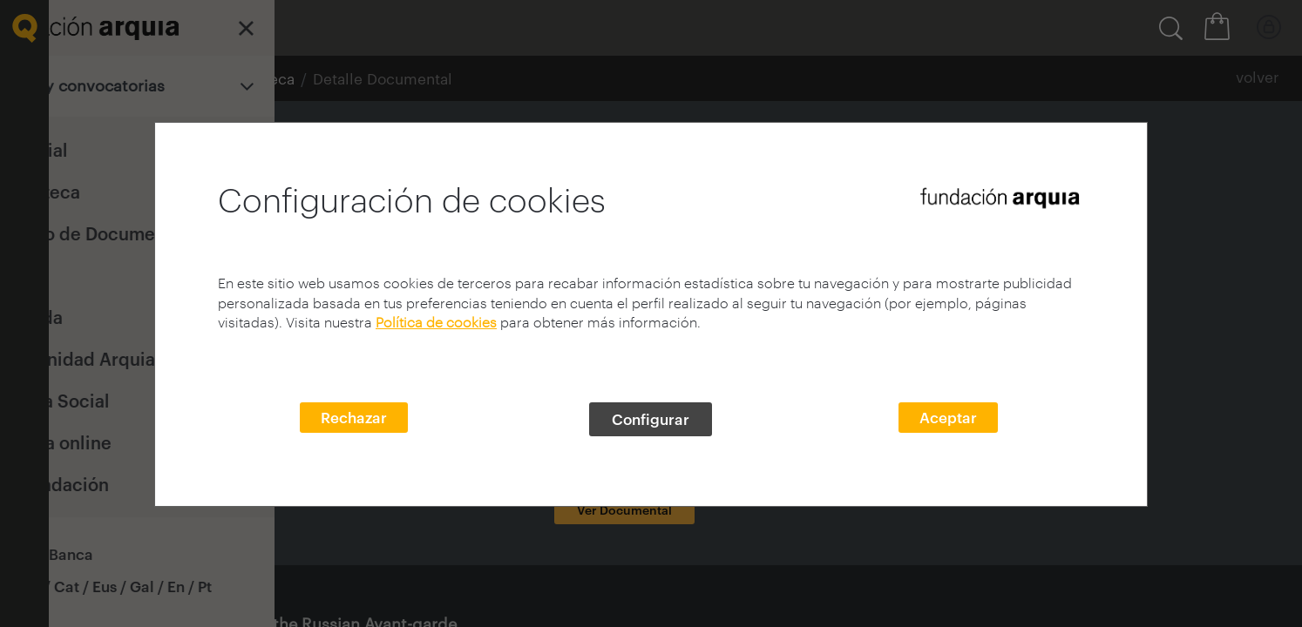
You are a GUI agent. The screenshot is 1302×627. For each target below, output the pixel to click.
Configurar (650, 419)
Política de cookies (436, 322)
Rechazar (354, 417)
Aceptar (948, 417)
